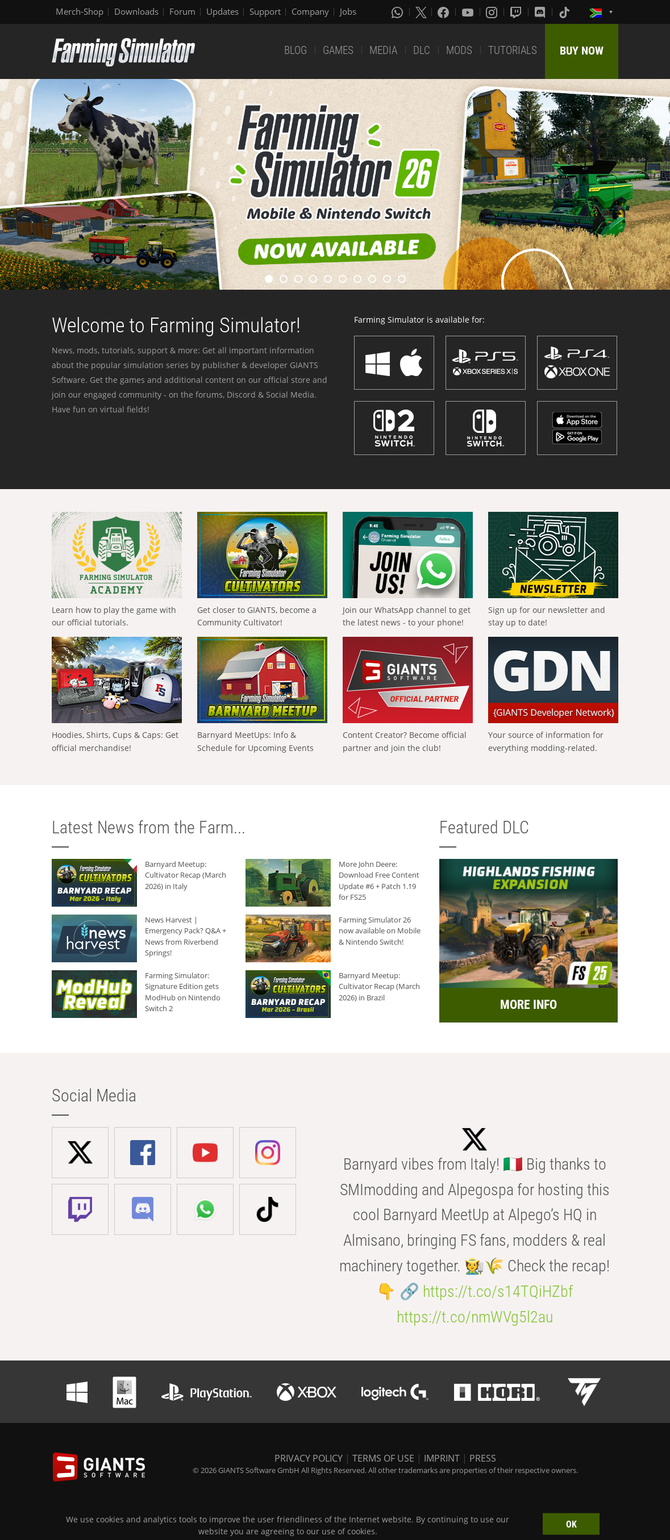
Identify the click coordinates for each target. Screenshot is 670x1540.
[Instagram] (493, 12)
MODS (459, 50)
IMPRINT (442, 1458)
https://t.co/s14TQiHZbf (498, 1291)
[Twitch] (517, 12)
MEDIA (383, 50)
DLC (421, 50)
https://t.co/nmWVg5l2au (475, 1317)
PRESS (482, 1458)
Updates (222, 11)
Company (310, 11)
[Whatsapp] (398, 12)
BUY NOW (582, 50)
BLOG (295, 50)
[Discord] (541, 12)
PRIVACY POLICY (308, 1458)
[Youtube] (469, 12)
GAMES (338, 50)
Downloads (136, 11)
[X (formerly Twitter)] (421, 12)
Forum (182, 11)
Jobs (348, 11)
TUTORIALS (512, 50)
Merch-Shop (79, 11)
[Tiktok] (565, 12)
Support (265, 11)
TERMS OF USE (383, 1458)
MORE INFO (528, 1005)
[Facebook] (444, 12)
